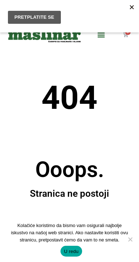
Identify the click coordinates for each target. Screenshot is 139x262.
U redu (71, 251)
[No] (130, 239)
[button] (101, 34)
